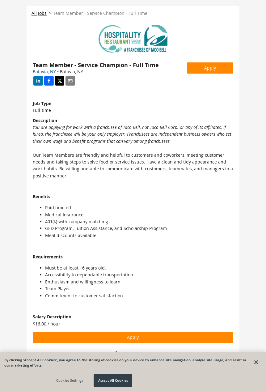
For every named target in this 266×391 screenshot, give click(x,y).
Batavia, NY (44, 71)
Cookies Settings (69, 380)
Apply (210, 68)
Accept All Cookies (113, 380)
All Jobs (39, 13)
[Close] (256, 362)
